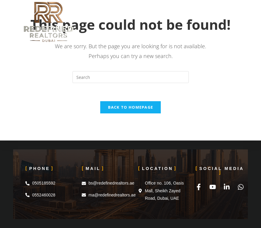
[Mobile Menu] (229, 13)
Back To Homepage (130, 107)
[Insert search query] (130, 77)
